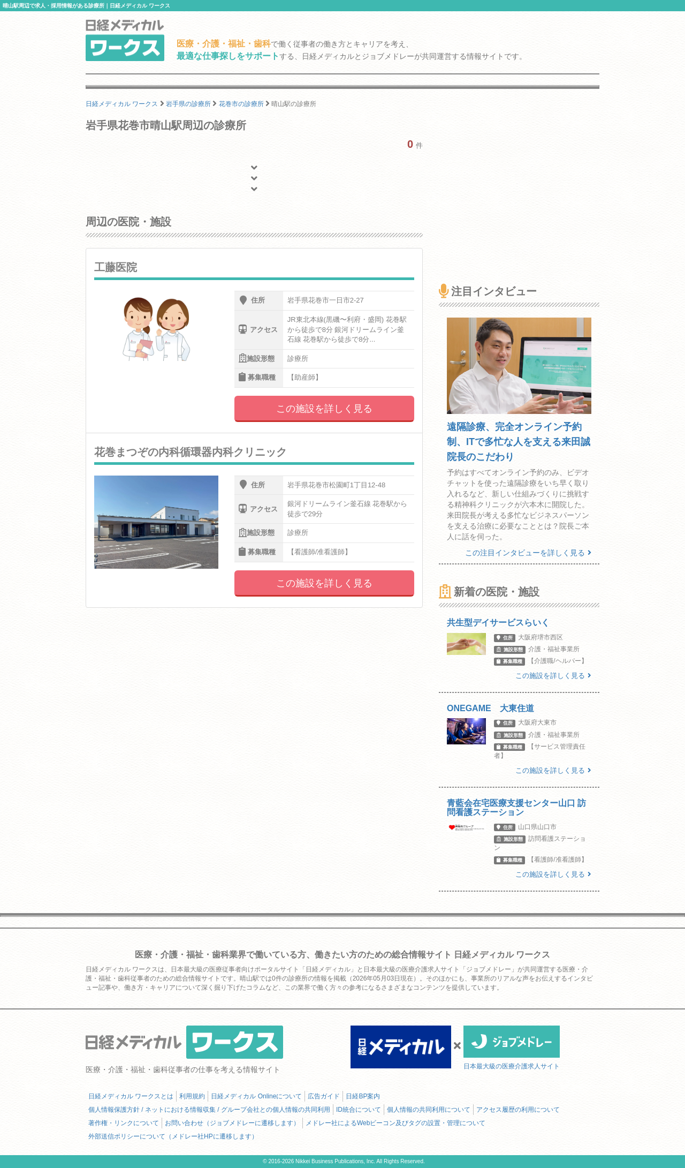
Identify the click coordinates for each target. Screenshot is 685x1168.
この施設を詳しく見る (324, 408)
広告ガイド (324, 1096)
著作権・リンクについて (123, 1123)
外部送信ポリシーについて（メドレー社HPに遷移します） (173, 1136)
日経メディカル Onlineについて (256, 1096)
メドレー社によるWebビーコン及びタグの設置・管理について (395, 1123)
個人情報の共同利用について (428, 1109)
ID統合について (358, 1109)
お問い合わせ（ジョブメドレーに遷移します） (232, 1123)
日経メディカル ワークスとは (130, 1096)
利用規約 (192, 1096)
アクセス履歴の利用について (518, 1109)
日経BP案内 (363, 1096)
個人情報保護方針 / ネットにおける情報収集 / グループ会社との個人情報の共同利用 (209, 1109)
